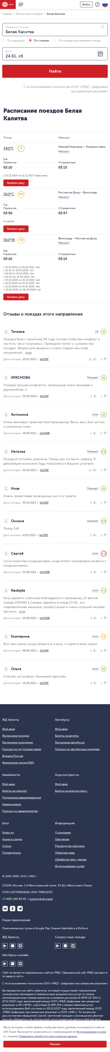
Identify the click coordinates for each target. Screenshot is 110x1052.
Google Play (5, 945)
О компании (63, 832)
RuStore (20, 945)
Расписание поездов (15, 735)
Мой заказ (8, 729)
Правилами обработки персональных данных (48, 1036)
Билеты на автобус (67, 735)
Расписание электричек (17, 742)
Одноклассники (12, 908)
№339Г (44, 359)
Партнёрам (62, 839)
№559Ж (45, 433)
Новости (8, 832)
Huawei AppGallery (12, 945)
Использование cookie (70, 866)
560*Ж (9, 240)
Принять (55, 1044)
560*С (8, 194)
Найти (55, 71)
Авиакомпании (11, 804)
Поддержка (97, 4)
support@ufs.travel (41, 898)
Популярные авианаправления (21, 797)
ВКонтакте (5, 908)
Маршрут (63, 151)
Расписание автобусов (69, 742)
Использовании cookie (91, 1031)
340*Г (8, 149)
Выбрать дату (16, 182)
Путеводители (11, 852)
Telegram (20, 908)
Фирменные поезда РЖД (18, 762)
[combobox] (55, 29)
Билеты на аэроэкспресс (71, 790)
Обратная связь (65, 852)
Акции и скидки (12, 839)
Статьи (6, 846)
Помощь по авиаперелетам (20, 811)
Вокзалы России (12, 756)
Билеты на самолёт (14, 790)
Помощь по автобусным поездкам (77, 749)
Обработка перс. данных (71, 859)
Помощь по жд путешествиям (21, 749)
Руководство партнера (69, 846)
